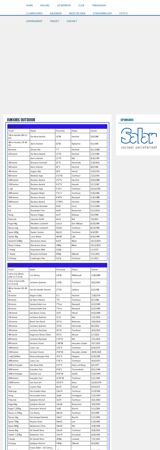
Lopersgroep (34, 21)
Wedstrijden (77, 13)
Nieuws (44, 5)
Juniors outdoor (21, 119)
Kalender (56, 13)
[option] (139, 138)
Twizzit (54, 21)
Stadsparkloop (102, 13)
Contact (72, 21)
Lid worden (64, 5)
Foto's (123, 13)
